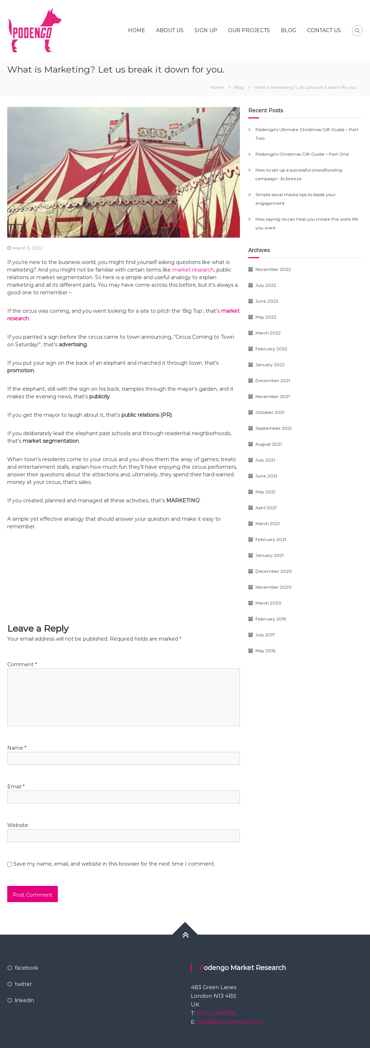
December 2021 (272, 380)
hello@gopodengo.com (229, 1021)
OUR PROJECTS (249, 30)
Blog (239, 87)
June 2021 (266, 475)
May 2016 (265, 650)
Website (17, 825)
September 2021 (273, 428)
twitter (23, 984)
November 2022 (273, 269)
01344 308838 (215, 1013)
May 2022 (265, 317)
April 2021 (265, 507)
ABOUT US (170, 30)
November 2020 (273, 587)
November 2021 (272, 396)
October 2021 (269, 412)
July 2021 (265, 460)
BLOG (288, 30)
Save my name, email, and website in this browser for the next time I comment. (114, 864)
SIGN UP (205, 30)
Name (16, 748)
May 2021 (265, 491)
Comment (22, 664)
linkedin (24, 1000)
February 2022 (271, 348)
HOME (136, 30)
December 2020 (273, 571)
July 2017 (265, 634)
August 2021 (268, 444)
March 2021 (267, 523)
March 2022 (268, 332)
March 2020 (268, 603)
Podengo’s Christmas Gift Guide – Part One (302, 154)
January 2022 (270, 364)
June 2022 (266, 301)
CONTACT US (324, 30)
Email (16, 786)
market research (193, 270)
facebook (26, 968)
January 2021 (269, 555)
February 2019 (270, 619)
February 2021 (270, 539)
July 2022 (265, 285)
